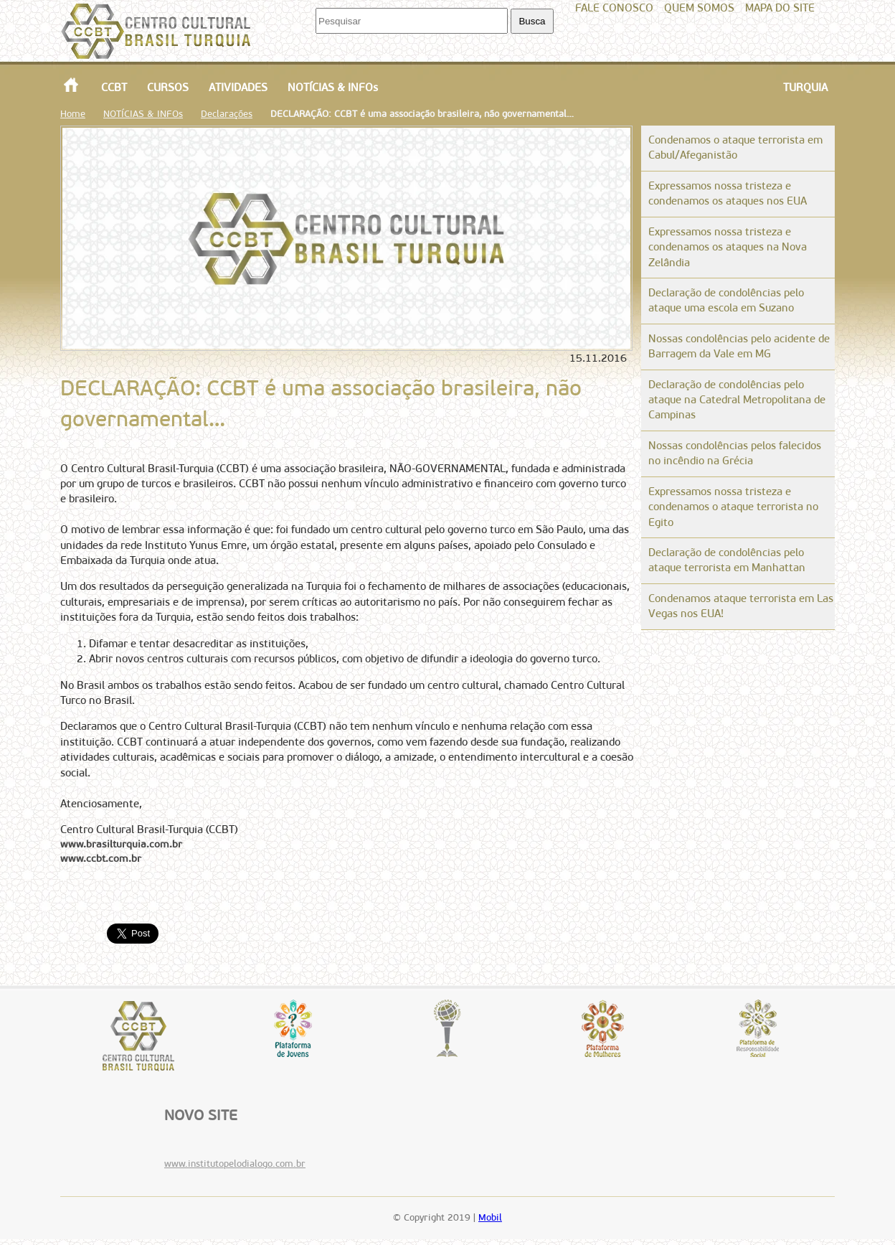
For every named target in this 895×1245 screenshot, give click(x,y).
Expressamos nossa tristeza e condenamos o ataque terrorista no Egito (733, 507)
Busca (531, 21)
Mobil (490, 1217)
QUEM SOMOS (699, 7)
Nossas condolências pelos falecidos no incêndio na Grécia (734, 453)
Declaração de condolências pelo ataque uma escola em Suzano (726, 300)
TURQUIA (805, 87)
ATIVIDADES (238, 87)
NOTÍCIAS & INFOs (333, 87)
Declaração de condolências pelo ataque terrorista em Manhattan (726, 560)
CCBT (114, 87)
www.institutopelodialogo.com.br (235, 1163)
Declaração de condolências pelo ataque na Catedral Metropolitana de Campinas (736, 400)
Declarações (226, 113)
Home (72, 113)
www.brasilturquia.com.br (121, 844)
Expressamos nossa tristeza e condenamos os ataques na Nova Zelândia (727, 247)
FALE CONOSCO (614, 7)
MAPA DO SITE (780, 7)
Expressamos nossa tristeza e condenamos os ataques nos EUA (727, 193)
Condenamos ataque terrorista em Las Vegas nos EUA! (740, 606)
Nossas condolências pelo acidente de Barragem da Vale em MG (739, 346)
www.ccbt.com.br (100, 858)
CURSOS (168, 87)
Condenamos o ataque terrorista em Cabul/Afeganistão (735, 147)
